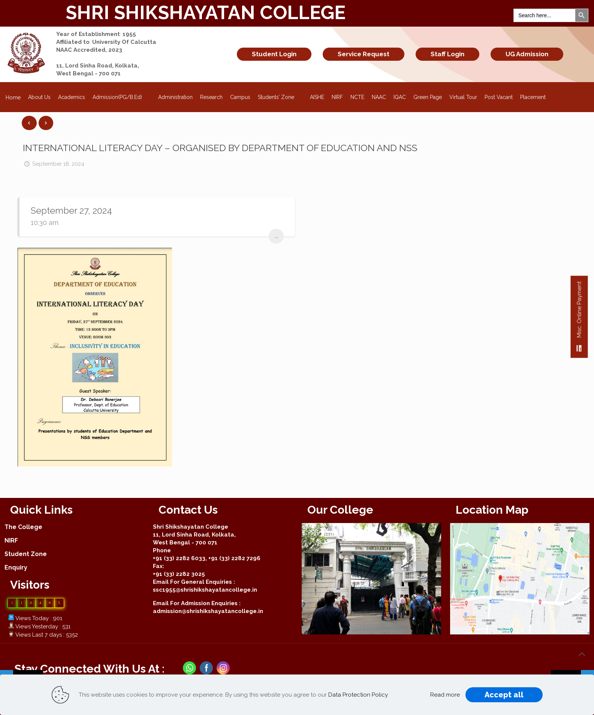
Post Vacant (499, 97)
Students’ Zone (280, 95)
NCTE (357, 97)
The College (23, 527)
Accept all (504, 694)
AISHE (317, 97)
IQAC (400, 97)
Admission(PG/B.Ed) (122, 95)
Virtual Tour (463, 97)
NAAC (379, 97)
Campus (240, 97)
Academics (71, 97)
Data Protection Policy (358, 694)
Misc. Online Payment (579, 320)
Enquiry (15, 567)
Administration (175, 97)
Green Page (427, 97)
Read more (445, 694)
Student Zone (25, 554)
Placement (533, 97)
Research (211, 97)
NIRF (337, 97)
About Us (39, 97)
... (276, 236)
